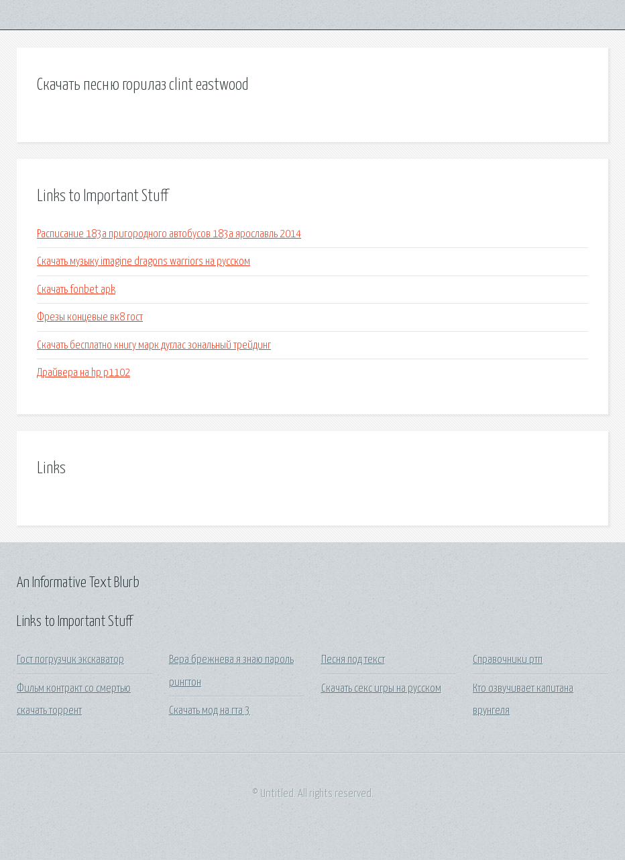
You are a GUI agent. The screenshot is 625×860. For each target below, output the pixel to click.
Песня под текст (353, 660)
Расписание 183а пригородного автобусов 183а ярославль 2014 (169, 234)
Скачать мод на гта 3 (209, 711)
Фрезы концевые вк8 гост (90, 317)
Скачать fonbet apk (76, 290)
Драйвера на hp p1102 (83, 373)
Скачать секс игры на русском (381, 688)
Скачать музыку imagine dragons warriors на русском (143, 261)
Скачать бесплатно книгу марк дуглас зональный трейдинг (154, 345)
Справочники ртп (508, 660)
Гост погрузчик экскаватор (70, 660)
